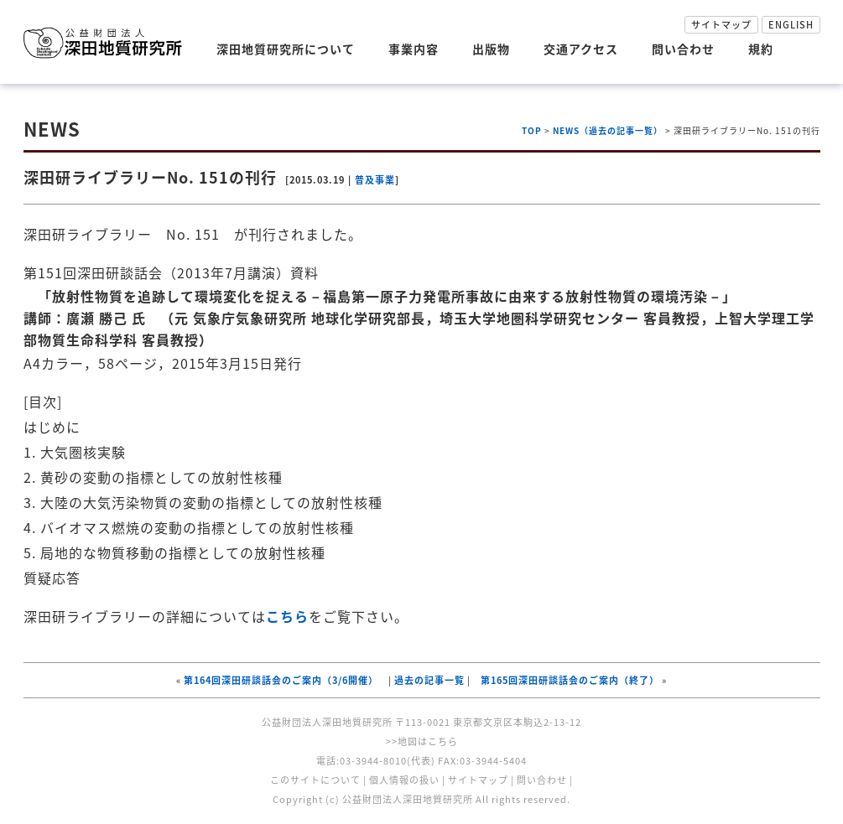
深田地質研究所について (285, 48)
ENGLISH (791, 25)
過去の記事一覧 (429, 680)
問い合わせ (683, 48)
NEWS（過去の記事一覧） (608, 130)
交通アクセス (581, 48)
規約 (760, 48)
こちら (287, 616)
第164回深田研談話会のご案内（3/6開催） (281, 680)
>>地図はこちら (422, 741)
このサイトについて (315, 780)
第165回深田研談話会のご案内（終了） (570, 680)
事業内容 (413, 48)
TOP (532, 130)
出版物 (491, 48)
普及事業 (375, 180)
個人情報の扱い (404, 780)
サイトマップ (721, 25)
